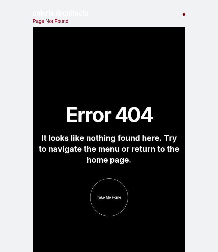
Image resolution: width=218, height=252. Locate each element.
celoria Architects (61, 12)
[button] (184, 13)
